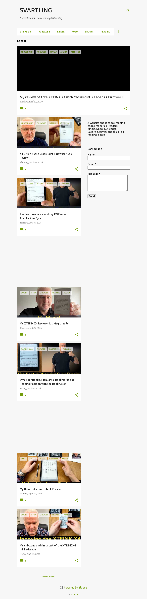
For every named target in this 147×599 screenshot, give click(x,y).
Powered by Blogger (73, 587)
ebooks (89, 32)
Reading (105, 32)
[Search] (128, 11)
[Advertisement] (48, 261)
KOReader (44, 32)
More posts (49, 576)
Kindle (61, 32)
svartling (74, 594)
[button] (125, 108)
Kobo (75, 32)
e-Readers (25, 32)
